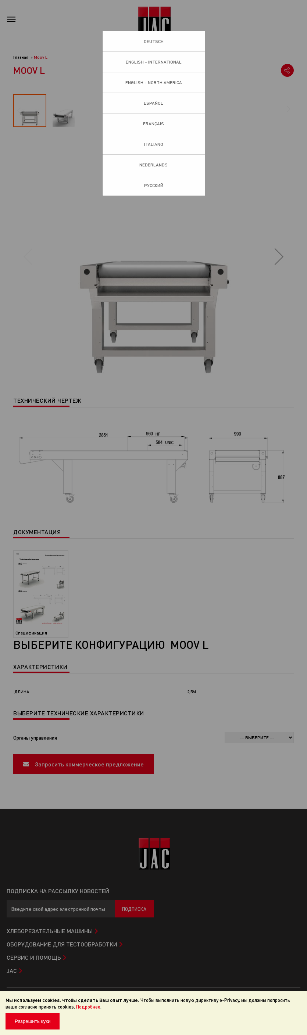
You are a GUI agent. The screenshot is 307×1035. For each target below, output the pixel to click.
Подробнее (88, 1006)
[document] (153, 1013)
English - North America (153, 82)
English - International (154, 62)
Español (153, 103)
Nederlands (153, 165)
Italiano (153, 144)
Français (153, 123)
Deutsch (154, 41)
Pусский (153, 185)
